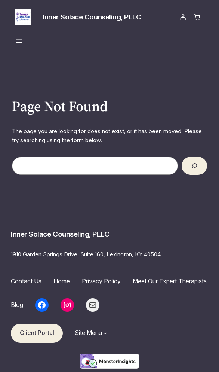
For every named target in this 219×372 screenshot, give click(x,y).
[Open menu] (19, 41)
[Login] (183, 17)
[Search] (194, 166)
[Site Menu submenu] (105, 333)
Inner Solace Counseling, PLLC (92, 16)
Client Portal (37, 332)
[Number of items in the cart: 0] (197, 17)
